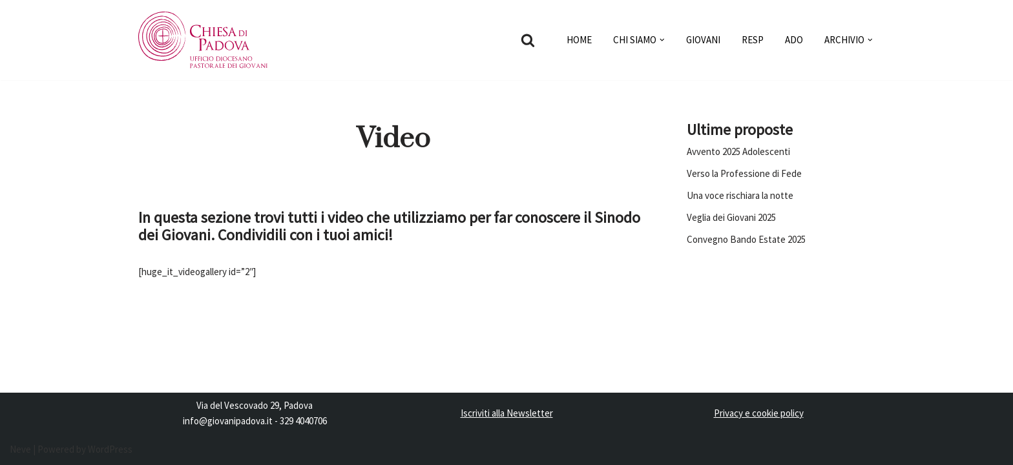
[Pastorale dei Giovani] (202, 40)
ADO (794, 40)
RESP (753, 40)
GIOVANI (703, 40)
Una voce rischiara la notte (740, 195)
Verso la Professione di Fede (744, 173)
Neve (20, 449)
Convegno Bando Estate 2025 (746, 239)
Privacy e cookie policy (759, 413)
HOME (579, 40)
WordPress (110, 449)
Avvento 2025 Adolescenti (738, 151)
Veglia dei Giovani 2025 (731, 217)
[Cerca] (528, 40)
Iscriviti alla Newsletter (507, 413)
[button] (662, 40)
